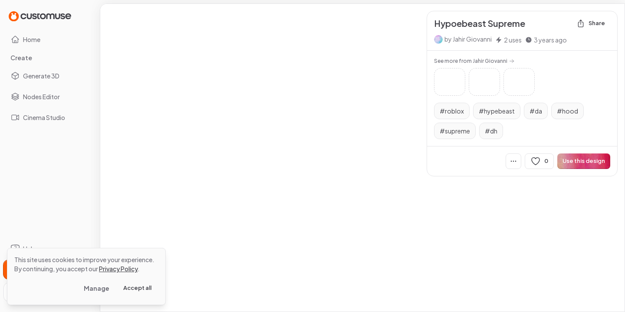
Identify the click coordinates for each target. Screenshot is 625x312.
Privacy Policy (118, 269)
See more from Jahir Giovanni (474, 61)
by (468, 39)
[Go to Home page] (40, 15)
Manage (96, 288)
